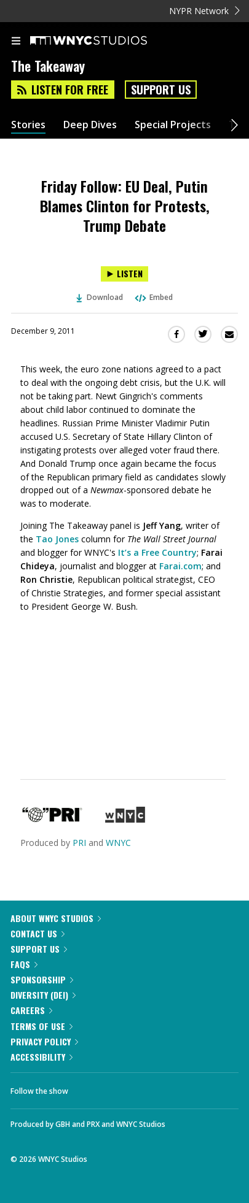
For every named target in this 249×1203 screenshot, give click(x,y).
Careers (31, 1010)
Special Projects (173, 125)
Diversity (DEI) (43, 994)
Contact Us (37, 933)
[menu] (16, 41)
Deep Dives (90, 125)
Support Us (161, 90)
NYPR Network (204, 11)
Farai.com (180, 566)
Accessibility (41, 1056)
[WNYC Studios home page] (104, 41)
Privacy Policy (44, 1041)
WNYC (118, 842)
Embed (153, 297)
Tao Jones (57, 539)
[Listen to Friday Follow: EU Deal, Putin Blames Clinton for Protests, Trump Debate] (124, 274)
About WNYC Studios (55, 918)
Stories (28, 125)
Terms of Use (41, 1026)
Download (99, 297)
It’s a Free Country (157, 552)
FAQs (24, 964)
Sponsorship (41, 979)
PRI (79, 842)
